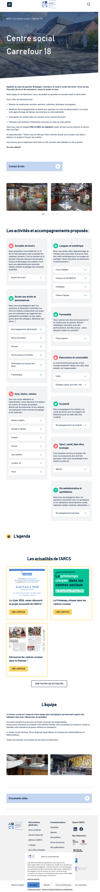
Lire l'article (18, 612)
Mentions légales (18, 885)
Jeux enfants (16, 454)
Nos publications (57, 847)
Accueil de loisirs (18, 277)
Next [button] (87, 197)
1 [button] (43, 213)
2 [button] (48, 213)
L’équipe (32, 845)
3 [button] (53, 213)
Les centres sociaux (21, 19)
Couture (14, 437)
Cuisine (14, 446)
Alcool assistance (18, 338)
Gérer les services (33, 879)
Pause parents (62, 338)
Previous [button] (11, 197)
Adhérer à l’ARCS (35, 840)
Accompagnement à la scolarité (69, 425)
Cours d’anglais (62, 270)
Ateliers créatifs (18, 420)
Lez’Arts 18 (16, 463)
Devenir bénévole (35, 835)
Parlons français (62, 295)
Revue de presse (57, 842)
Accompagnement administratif (24, 329)
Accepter (33, 885)
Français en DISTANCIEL (66, 278)
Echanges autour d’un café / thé (69, 385)
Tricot (13, 472)
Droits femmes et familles (22, 355)
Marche (59, 469)
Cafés (58, 376)
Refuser (47, 885)
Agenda (53, 832)
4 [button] (57, 213)
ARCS (8, 19)
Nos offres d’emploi (36, 850)
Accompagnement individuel (67, 513)
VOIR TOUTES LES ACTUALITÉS (49, 684)
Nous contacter (34, 830)
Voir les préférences (63, 885)
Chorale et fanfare (18, 429)
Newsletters (55, 837)
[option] (27, 197)
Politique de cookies (34, 889)
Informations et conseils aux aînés (23, 364)
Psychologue (16, 375)
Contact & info (17, 166)
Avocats (14, 346)
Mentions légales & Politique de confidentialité (57, 889)
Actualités (54, 827)
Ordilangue (60, 287)
